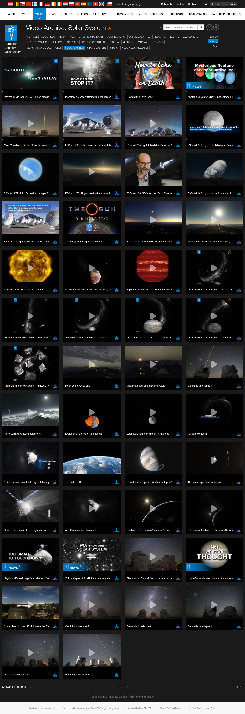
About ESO (48, 36)
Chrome (16, 534)
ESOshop (66, 14)
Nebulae (127, 42)
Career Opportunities (226, 14)
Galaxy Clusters (93, 42)
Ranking (213, 41)
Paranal (142, 42)
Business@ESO (197, 14)
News (52, 14)
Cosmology (136, 36)
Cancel (32, 604)
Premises (158, 42)
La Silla (114, 42)
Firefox (15, 541)
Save (13, 604)
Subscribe (167, 4)
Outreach (158, 14)
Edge (15, 538)
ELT (150, 36)
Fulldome (57, 42)
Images (25, 14)
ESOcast (160, 36)
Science (215, 4)
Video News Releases (135, 47)
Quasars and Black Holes (44, 47)
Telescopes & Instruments (94, 14)
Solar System (74, 47)
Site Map (192, 4)
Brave (15, 530)
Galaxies (73, 42)
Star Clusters (96, 47)
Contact (180, 4)
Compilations (116, 36)
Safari (15, 545)
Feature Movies (37, 42)
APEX (72, 36)
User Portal (229, 4)
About (12, 14)
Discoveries (125, 14)
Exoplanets (190, 36)
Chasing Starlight (91, 36)
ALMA (62, 36)
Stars (114, 47)
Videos (39, 16)
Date (215, 46)
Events (142, 14)
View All (32, 36)
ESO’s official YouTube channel (94, 460)
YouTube (9, 460)
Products (176, 14)
